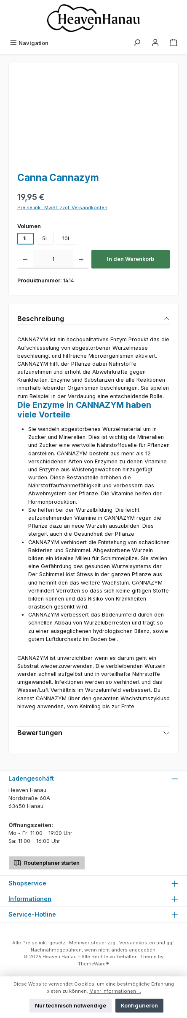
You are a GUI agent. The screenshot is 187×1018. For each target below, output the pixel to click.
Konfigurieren (139, 1005)
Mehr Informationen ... (115, 991)
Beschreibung (40, 318)
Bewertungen (39, 732)
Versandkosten (137, 943)
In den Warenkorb (130, 259)
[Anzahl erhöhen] (81, 259)
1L (25, 238)
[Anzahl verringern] (25, 259)
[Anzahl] (53, 259)
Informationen (29, 898)
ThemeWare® (93, 964)
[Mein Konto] (155, 43)
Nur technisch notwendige (70, 1005)
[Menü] (29, 43)
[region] (93, 119)
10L (66, 238)
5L (45, 238)
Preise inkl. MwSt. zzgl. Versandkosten (62, 207)
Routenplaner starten (47, 862)
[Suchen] (137, 43)
